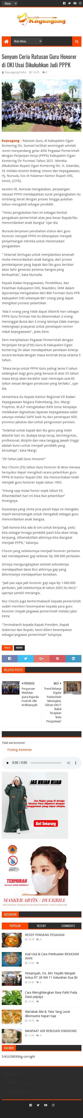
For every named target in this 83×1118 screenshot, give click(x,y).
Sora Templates (35, 1112)
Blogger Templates (60, 1112)
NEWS (19, 648)
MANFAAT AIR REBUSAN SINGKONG (51, 1031)
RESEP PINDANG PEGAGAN (44, 935)
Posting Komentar (19, 750)
